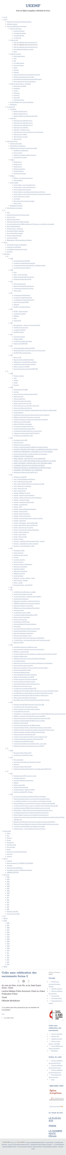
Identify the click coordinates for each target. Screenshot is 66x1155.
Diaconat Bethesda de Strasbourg (50, 1146)
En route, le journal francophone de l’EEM (35, 1142)
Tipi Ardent (60, 1146)
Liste (23, 981)
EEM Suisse (4, 1144)
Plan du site (13, 1142)
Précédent (19, 981)
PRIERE (52, 1126)
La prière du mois (49, 1142)
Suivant (28, 981)
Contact (33, 1148)
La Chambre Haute (58, 1142)
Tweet (3, 1014)
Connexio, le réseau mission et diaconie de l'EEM (18, 1144)
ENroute (53, 1136)
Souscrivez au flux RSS (55, 1106)
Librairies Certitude (37, 1146)
